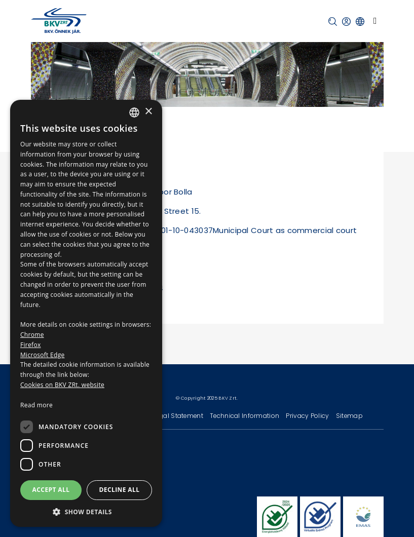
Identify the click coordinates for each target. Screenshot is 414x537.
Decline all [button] (119, 489)
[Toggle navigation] (375, 21)
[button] (333, 21)
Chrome (32, 334)
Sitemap (349, 415)
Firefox (30, 344)
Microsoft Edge (42, 355)
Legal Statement (179, 415)
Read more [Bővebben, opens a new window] (36, 405)
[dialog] (86, 313)
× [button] (148, 112)
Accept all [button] (51, 489)
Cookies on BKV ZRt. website (62, 384)
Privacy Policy (308, 415)
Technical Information (245, 415)
